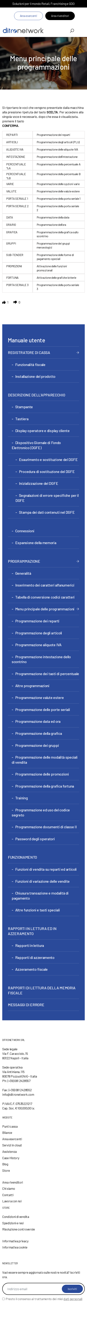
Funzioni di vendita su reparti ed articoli (46, 869)
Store (6, 1170)
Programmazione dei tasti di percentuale (47, 673)
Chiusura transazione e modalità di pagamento (40, 895)
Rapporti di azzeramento (34, 957)
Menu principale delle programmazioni (44, 609)
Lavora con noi (12, 1201)
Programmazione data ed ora (38, 721)
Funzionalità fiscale (30, 364)
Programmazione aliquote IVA (38, 644)
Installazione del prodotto (35, 376)
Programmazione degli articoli (38, 633)
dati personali (73, 1299)
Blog (5, 1164)
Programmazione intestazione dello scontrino (41, 659)
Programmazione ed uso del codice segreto (41, 812)
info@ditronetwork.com (18, 1094)
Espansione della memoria (35, 542)
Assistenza (9, 1151)
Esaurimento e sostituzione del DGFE (48, 459)
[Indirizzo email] (43, 1289)
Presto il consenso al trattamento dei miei (44, 1299)
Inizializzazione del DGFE (38, 483)
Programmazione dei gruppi (37, 745)
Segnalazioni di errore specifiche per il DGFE (47, 498)
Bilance (7, 1132)
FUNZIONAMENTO (22, 857)
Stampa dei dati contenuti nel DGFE (47, 512)
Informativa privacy (15, 1241)
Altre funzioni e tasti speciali (37, 910)
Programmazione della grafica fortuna (44, 786)
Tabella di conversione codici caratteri (45, 597)
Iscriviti (72, 1289)
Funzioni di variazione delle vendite (42, 881)
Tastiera (22, 418)
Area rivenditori (60, 15)
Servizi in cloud (12, 1145)
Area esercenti (28, 15)
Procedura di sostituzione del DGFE (47, 471)
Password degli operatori (35, 839)
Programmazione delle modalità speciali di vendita (44, 759)
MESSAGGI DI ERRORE (26, 1004)
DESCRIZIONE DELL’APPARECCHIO (36, 395)
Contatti (8, 1195)
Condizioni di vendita (15, 1216)
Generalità (23, 573)
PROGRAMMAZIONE (24, 561)
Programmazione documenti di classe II (46, 827)
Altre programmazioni (32, 685)
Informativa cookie (14, 1247)
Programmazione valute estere (39, 697)
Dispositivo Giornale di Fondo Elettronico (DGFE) (36, 445)
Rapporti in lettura (29, 945)
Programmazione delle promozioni (42, 774)
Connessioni (24, 531)
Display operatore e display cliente (42, 430)
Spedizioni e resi (13, 1223)
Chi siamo (8, 1188)
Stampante (24, 406)
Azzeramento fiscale (31, 969)
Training (21, 798)
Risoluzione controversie (18, 1229)
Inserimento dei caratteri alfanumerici (44, 585)
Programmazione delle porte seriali (42, 709)
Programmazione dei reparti (37, 621)
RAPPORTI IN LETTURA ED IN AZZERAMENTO (32, 931)
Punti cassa (10, 1126)
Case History (10, 1158)
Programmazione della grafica (38, 733)
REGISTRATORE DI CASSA (29, 352)
